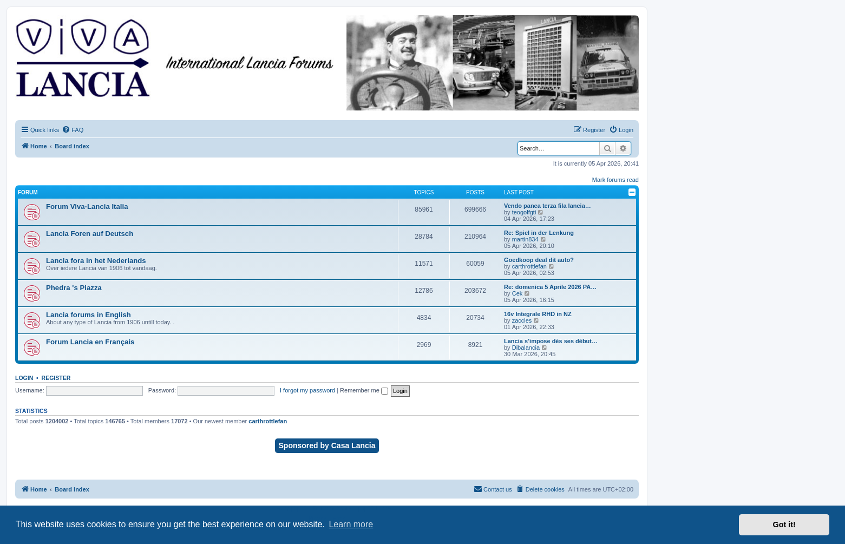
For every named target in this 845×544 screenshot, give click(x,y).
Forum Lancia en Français (90, 342)
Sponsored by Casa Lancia (327, 445)
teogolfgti (524, 212)
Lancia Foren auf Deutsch (89, 234)
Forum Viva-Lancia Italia (87, 206)
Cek (517, 293)
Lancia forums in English (88, 315)
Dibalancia (526, 347)
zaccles (522, 320)
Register (56, 378)
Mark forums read (615, 179)
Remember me (364, 390)
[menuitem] (72, 129)
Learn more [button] (351, 524)
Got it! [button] (784, 524)
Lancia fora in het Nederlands (96, 261)
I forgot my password (307, 390)
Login (24, 378)
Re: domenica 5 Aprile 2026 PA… (550, 287)
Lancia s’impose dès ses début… (551, 341)
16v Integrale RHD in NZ (538, 314)
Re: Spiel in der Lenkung (539, 233)
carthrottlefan (529, 266)
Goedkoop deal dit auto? (539, 260)
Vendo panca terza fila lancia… (547, 205)
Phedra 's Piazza (74, 288)
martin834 (525, 239)
